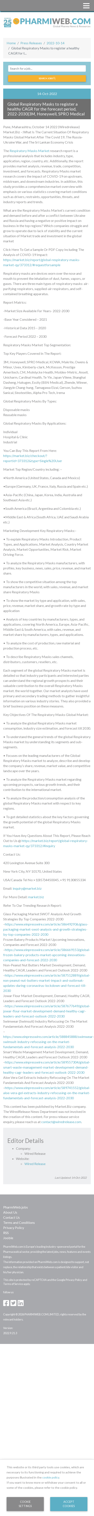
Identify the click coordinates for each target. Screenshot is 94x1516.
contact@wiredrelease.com (61, 1122)
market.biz (36, 897)
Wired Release (35, 1164)
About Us (10, 1212)
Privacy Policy (13, 1228)
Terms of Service (13, 1284)
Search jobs (47, 78)
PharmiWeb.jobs (15, 1207)
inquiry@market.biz (27, 888)
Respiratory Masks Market (29, 151)
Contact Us (11, 1217)
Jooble (8, 1238)
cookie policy (50, 1477)
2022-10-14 (55, 43)
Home (11, 43)
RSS (6, 1233)
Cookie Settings (25, 1503)
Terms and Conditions (19, 1222)
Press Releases (31, 43)
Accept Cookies (69, 1503)
